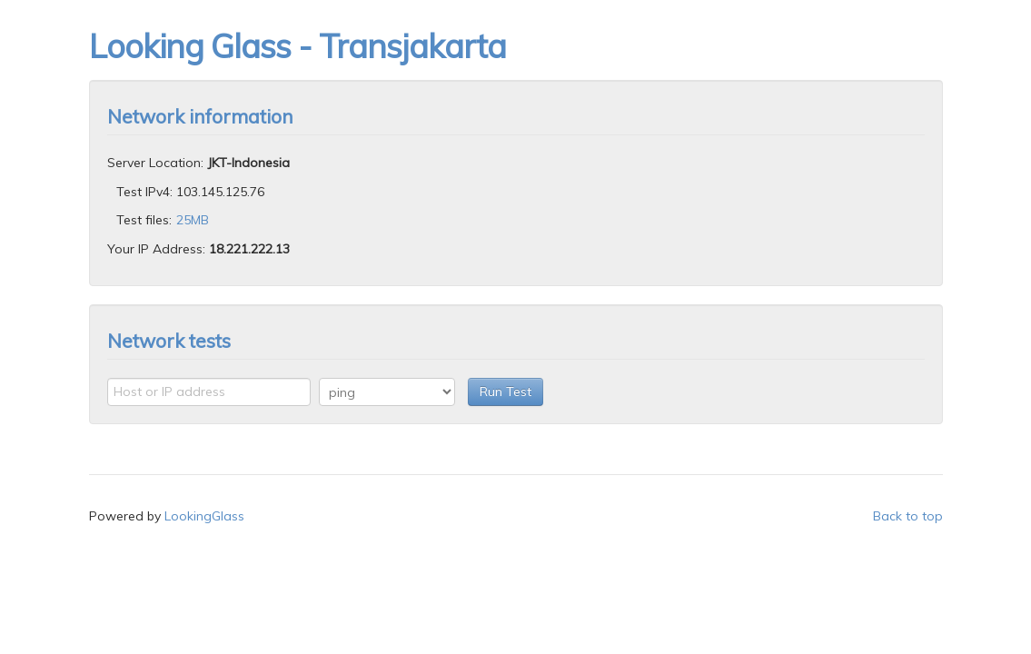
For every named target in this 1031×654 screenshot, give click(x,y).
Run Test (505, 391)
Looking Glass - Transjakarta (297, 45)
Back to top (908, 516)
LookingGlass (204, 516)
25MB (192, 220)
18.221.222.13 (249, 249)
